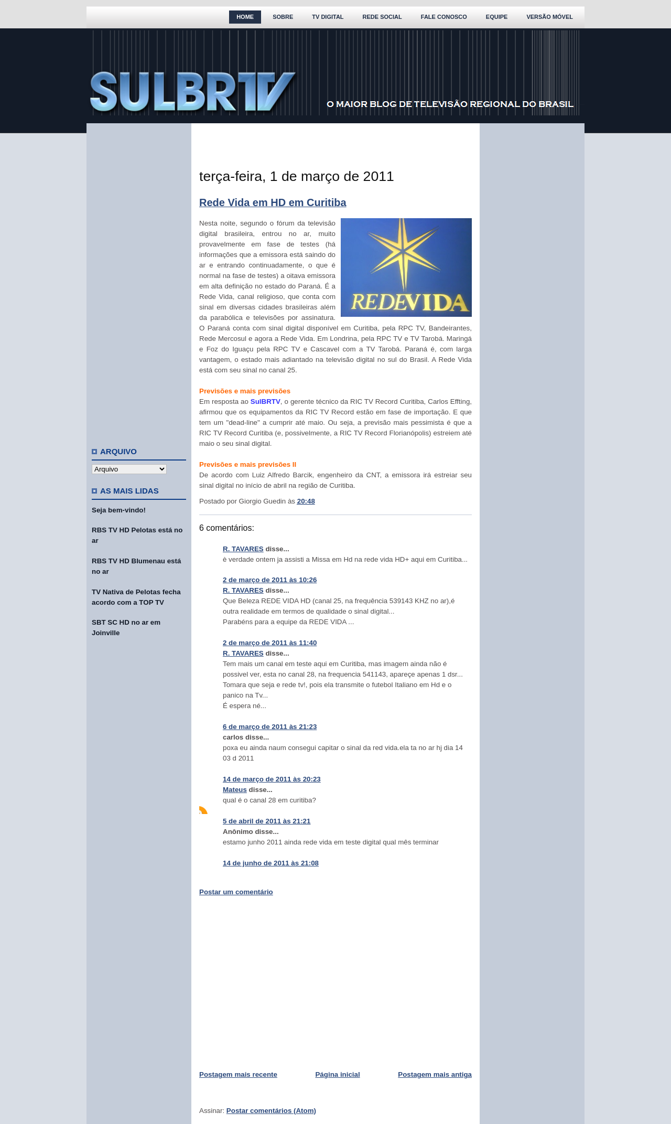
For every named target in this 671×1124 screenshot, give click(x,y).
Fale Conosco (444, 17)
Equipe (497, 17)
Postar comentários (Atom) (271, 1111)
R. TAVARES (243, 549)
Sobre (283, 17)
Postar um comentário (236, 892)
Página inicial (337, 1074)
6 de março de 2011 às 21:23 (270, 727)
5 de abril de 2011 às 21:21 (266, 821)
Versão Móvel (549, 17)
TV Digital (327, 17)
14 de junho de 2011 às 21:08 (271, 863)
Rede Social (382, 17)
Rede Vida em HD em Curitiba (273, 202)
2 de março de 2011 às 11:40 (270, 643)
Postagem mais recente (238, 1074)
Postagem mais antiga (435, 1074)
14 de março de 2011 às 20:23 (272, 779)
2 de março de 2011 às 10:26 (270, 580)
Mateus (235, 790)
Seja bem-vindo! (119, 510)
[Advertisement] (139, 280)
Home (245, 17)
